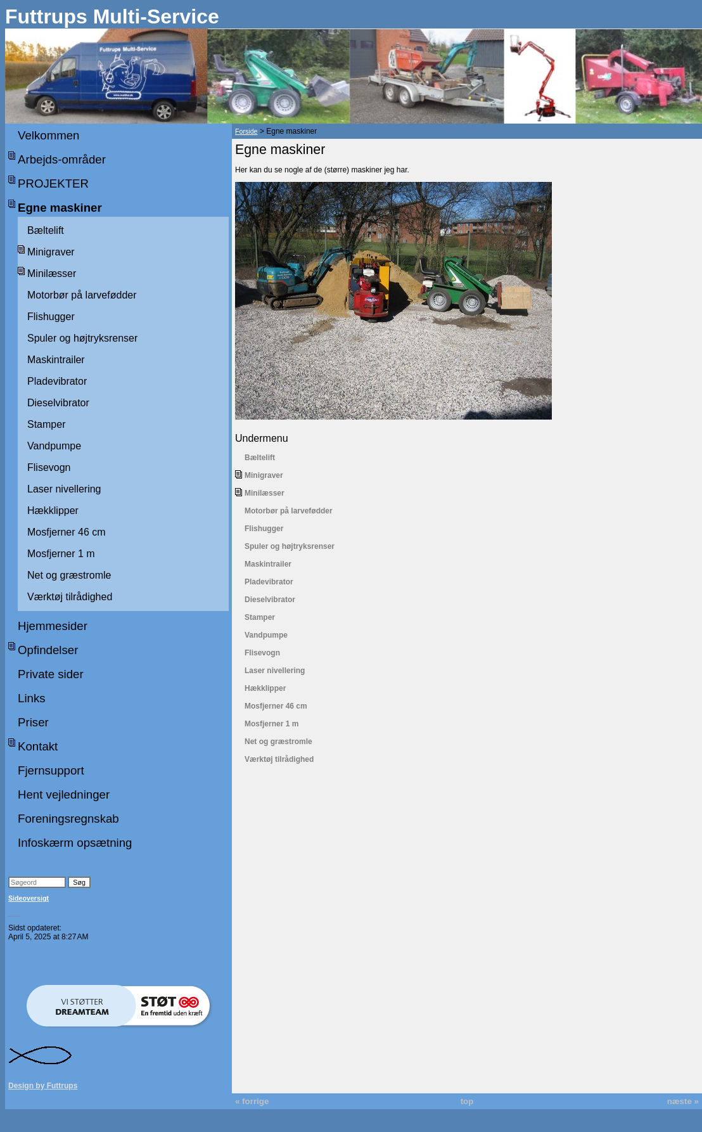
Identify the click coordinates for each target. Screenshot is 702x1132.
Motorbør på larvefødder (82, 295)
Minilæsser (51, 273)
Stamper (46, 424)
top (467, 1101)
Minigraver (51, 252)
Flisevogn (48, 467)
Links (32, 698)
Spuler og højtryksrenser (82, 338)
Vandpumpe (54, 446)
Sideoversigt (28, 898)
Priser (33, 722)
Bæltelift (45, 230)
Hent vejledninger (64, 794)
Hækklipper (53, 510)
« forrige (252, 1101)
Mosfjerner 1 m (61, 553)
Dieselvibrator (58, 402)
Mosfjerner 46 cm (66, 532)
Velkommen (48, 135)
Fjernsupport (51, 770)
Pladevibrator (57, 381)
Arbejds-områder (62, 159)
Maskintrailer (56, 359)
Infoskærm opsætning (75, 842)
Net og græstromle (69, 575)
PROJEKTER (53, 183)
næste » (683, 1101)
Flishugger (51, 316)
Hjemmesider (52, 626)
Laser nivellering (64, 489)
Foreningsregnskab (68, 818)
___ (14, 912)
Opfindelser (48, 650)
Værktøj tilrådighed (69, 596)
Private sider (51, 674)
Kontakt (38, 746)
